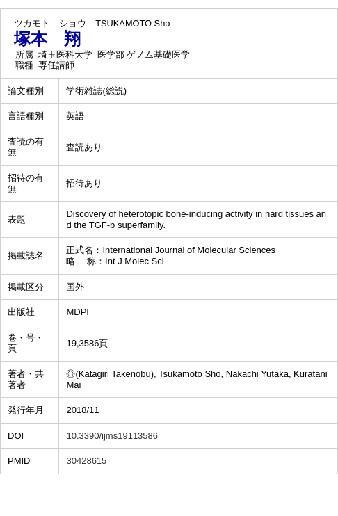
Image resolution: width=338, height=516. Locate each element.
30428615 (86, 460)
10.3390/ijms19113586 (112, 435)
